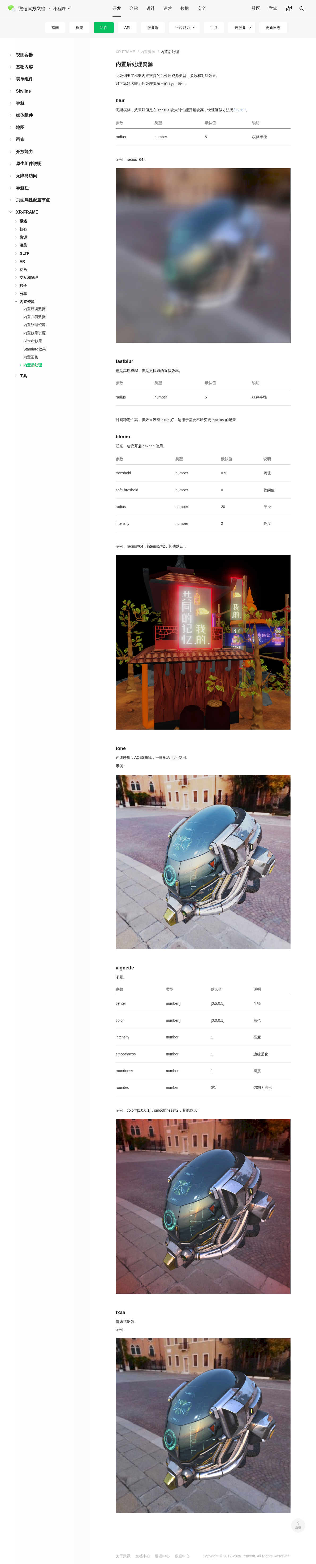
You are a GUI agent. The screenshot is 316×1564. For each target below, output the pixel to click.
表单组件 (24, 79)
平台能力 (182, 27)
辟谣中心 (162, 1556)
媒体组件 (24, 115)
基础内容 (24, 67)
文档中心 (142, 1556)
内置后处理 (32, 365)
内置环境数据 (34, 309)
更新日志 (273, 27)
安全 (201, 8)
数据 (184, 8)
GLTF (24, 253)
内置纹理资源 (34, 325)
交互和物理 (29, 277)
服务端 (152, 27)
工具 (214, 27)
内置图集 (30, 357)
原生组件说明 (28, 163)
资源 (23, 237)
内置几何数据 (34, 317)
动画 (23, 269)
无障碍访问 (26, 176)
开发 (116, 8)
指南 (55, 27)
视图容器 (24, 55)
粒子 (23, 285)
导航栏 (22, 188)
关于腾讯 (123, 1556)
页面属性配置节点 (33, 200)
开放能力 (24, 151)
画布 (20, 139)
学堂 (273, 8)
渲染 (23, 245)
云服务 (240, 27)
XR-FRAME (27, 212)
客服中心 (182, 1556)
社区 (256, 8)
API (127, 27)
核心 (23, 229)
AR (22, 261)
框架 (79, 27)
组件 (103, 27)
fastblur (239, 110)
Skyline (23, 91)
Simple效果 (32, 341)
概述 (23, 221)
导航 (20, 103)
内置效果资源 (34, 333)
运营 (167, 8)
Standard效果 (34, 349)
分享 (23, 294)
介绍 (133, 8)
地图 (20, 127)
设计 (150, 8)
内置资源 (27, 302)
